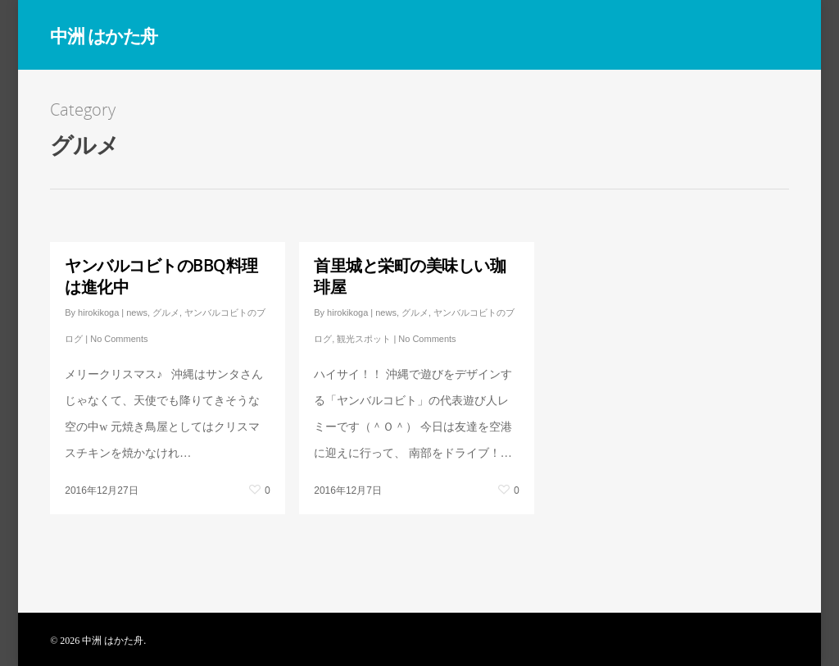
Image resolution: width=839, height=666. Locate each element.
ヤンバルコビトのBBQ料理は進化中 (161, 276)
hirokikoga (98, 312)
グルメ (165, 312)
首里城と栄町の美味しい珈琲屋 (410, 276)
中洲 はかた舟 (103, 35)
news (136, 312)
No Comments (118, 339)
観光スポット (364, 339)
